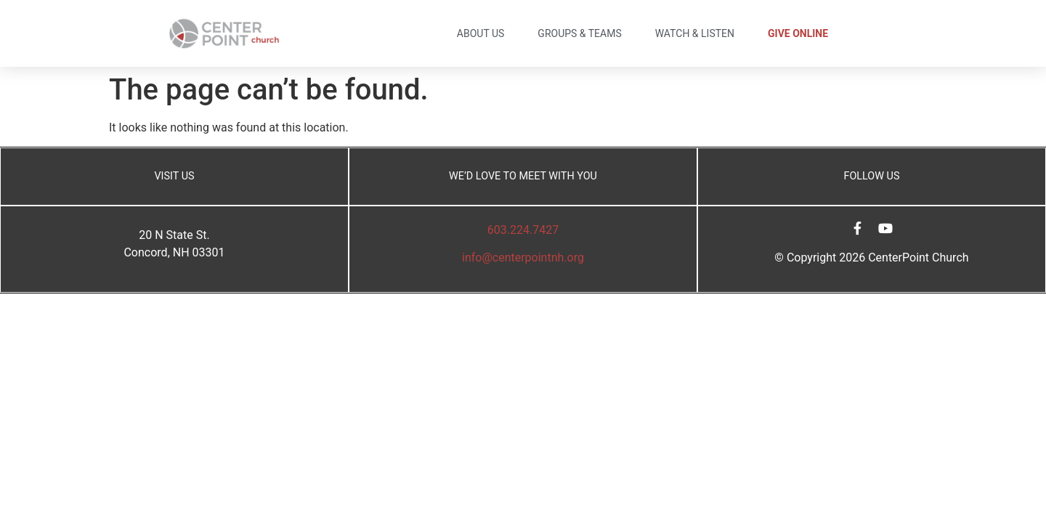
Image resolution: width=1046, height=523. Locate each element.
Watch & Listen (694, 33)
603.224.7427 (523, 230)
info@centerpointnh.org (523, 257)
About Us (481, 33)
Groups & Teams (579, 33)
